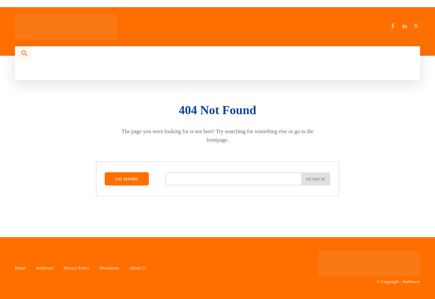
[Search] (315, 179)
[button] (24, 53)
